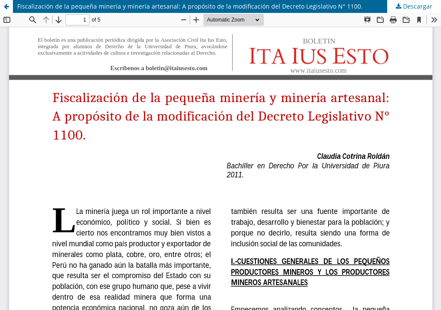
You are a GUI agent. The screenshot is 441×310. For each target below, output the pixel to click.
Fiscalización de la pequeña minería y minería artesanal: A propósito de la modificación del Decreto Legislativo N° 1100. (190, 6)
